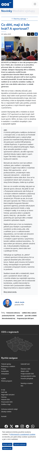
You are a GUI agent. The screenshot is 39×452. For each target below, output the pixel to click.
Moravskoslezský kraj (8, 318)
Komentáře (5, 371)
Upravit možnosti (20, 444)
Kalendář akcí (25, 364)
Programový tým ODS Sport (25, 318)
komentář (20, 315)
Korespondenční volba (28, 376)
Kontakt (3, 416)
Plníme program (6, 381)
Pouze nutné (7, 444)
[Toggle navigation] (35, 4)
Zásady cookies (6, 412)
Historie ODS (5, 399)
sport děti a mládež (31, 315)
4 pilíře (3, 378)
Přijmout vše (7, 448)
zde (5, 130)
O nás (3, 390)
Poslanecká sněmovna (13, 313)
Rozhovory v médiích (8, 366)
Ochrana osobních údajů (9, 409)
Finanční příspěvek (27, 378)
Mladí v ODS (25, 371)
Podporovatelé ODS (27, 374)
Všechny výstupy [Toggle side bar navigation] (18, 19)
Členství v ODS (25, 369)
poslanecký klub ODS (8, 315)
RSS (22, 386)
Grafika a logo (6, 404)
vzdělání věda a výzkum (29, 313)
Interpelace (5, 374)
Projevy (3, 369)
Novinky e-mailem (27, 383)
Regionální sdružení (7, 395)
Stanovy (4, 397)
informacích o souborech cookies (22, 434)
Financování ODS (7, 402)
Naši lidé (4, 392)
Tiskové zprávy (6, 364)
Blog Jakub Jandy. (10, 292)
